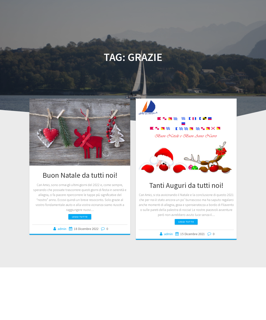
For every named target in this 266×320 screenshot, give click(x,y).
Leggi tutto (80, 216)
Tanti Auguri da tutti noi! (186, 185)
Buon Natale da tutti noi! (79, 175)
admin (62, 229)
